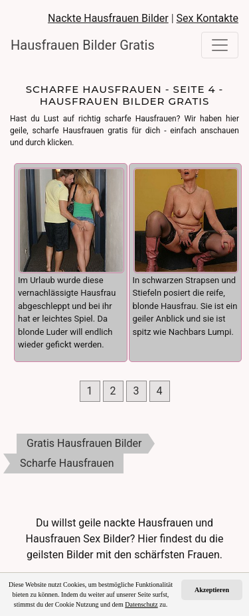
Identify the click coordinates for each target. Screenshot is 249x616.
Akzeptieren (212, 589)
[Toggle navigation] (219, 45)
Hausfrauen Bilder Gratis (77, 45)
